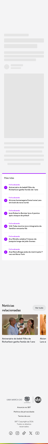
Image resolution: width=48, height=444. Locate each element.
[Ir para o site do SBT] (38, 400)
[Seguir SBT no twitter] (31, 433)
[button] (20, 331)
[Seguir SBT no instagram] (17, 433)
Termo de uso (24, 416)
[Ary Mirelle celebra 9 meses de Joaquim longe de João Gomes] (24, 239)
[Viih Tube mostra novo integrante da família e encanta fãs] (24, 226)
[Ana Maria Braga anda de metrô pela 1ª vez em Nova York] (24, 252)
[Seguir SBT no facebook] (11, 433)
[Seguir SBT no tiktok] (24, 433)
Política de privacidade (24, 412)
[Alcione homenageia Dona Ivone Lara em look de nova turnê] (24, 200)
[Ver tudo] (39, 308)
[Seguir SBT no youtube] (37, 433)
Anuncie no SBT (24, 407)
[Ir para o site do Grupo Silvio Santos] (20, 400)
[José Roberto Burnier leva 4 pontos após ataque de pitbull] (24, 213)
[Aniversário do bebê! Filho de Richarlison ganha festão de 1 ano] (24, 187)
